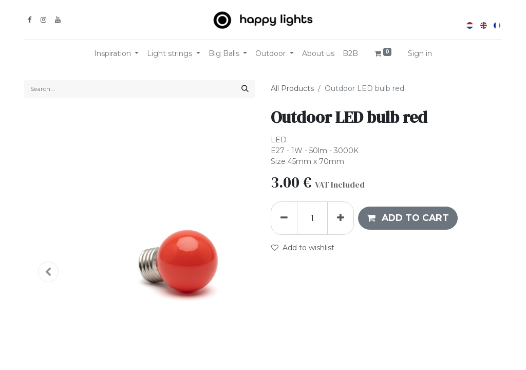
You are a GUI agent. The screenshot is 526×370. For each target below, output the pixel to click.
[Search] (245, 89)
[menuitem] (318, 53)
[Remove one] (284, 217)
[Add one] (340, 217)
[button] (408, 218)
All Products (292, 88)
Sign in (420, 53)
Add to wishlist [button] (302, 247)
